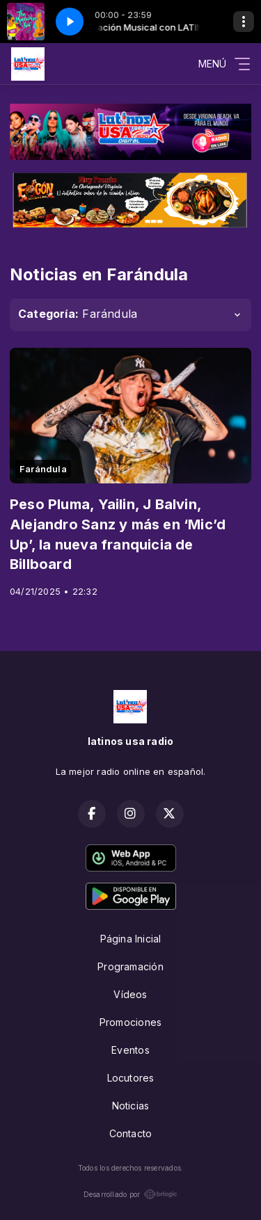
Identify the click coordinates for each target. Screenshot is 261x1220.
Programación (130, 966)
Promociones (130, 1022)
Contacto (130, 1133)
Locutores (131, 1078)
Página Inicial (130, 939)
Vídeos (130, 994)
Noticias (131, 1105)
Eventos (130, 1050)
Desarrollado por (130, 1194)
